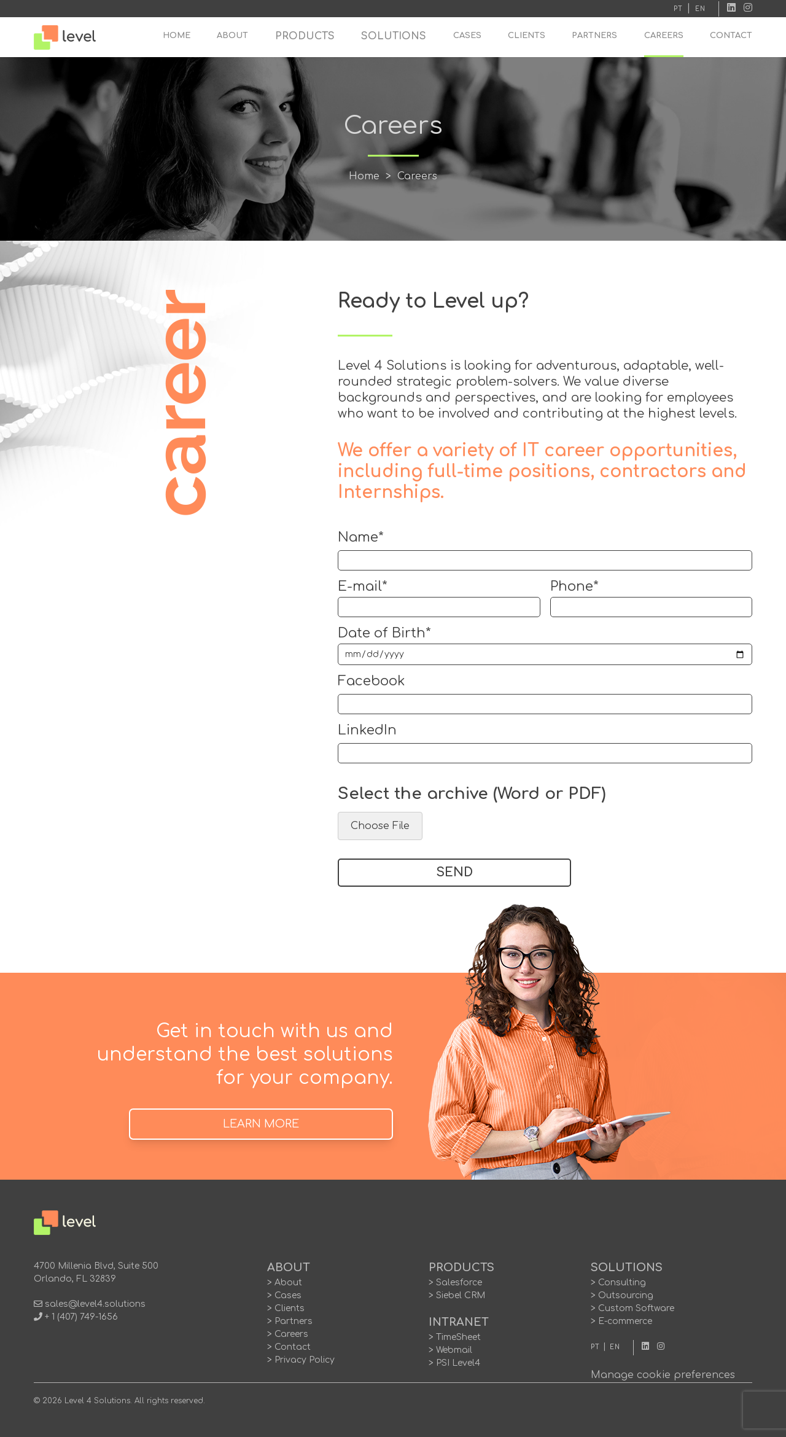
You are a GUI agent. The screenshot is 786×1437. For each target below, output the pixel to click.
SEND (454, 872)
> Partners (290, 1321)
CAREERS (663, 35)
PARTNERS (594, 35)
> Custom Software (632, 1308)
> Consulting (618, 1282)
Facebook (371, 681)
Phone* (574, 586)
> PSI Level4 (454, 1363)
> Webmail (450, 1350)
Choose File (380, 825)
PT (678, 9)
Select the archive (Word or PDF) (471, 794)
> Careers (287, 1334)
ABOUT (232, 35)
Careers (417, 176)
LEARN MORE (261, 1124)
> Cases (284, 1295)
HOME (176, 35)
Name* (361, 537)
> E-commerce (621, 1321)
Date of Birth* (384, 633)
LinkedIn (367, 730)
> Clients (286, 1308)
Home (364, 176)
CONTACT (731, 35)
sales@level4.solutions (95, 1304)
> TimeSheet (455, 1337)
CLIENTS (526, 35)
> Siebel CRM (457, 1295)
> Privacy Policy (301, 1360)
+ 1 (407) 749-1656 (81, 1317)
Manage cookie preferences (663, 1375)
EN (700, 9)
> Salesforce (455, 1282)
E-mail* (362, 586)
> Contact (289, 1347)
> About (284, 1282)
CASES (467, 35)
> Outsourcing (622, 1295)
